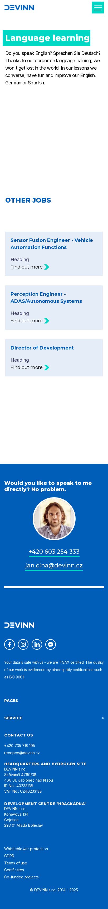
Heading (54, 254)
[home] (19, 7)
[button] (98, 7)
